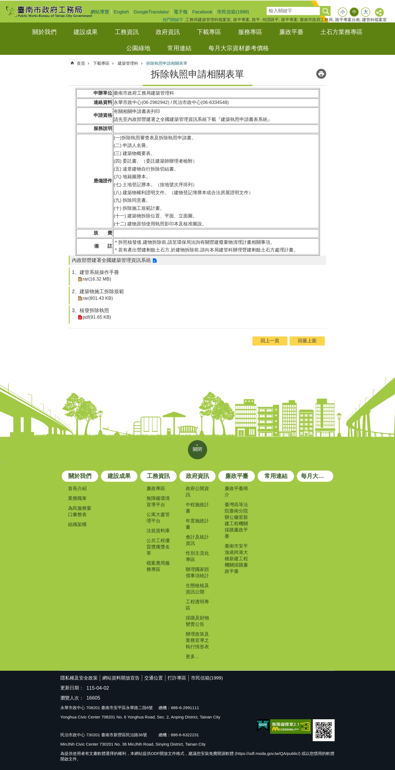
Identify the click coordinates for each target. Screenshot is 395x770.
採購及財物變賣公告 (197, 621)
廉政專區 (155, 488)
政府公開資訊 (197, 491)
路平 (256, 19)
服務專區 (250, 32)
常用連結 (179, 48)
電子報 (181, 12)
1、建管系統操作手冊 (95, 272)
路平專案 (241, 19)
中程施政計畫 (197, 508)
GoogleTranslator (151, 12)
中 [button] (354, 12)
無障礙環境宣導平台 (158, 501)
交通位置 (153, 678)
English (121, 12)
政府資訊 (168, 32)
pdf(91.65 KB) (96, 317)
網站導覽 (100, 12)
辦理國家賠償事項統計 (197, 572)
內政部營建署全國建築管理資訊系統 (111, 260)
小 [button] (342, 12)
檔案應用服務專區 (158, 566)
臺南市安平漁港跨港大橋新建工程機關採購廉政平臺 (236, 558)
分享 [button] (379, 12)
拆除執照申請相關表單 (166, 63)
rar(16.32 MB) (96, 279)
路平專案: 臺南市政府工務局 (307, 19)
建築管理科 (128, 63)
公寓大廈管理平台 (158, 517)
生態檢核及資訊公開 (197, 589)
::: (2, 3)
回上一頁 (270, 340)
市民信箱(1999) (233, 12)
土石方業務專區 (341, 32)
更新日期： (72, 687)
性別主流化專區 (197, 556)
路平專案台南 (347, 19)
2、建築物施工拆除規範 (98, 291)
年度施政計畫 (197, 524)
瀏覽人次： (72, 698)
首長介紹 (77, 488)
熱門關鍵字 (173, 20)
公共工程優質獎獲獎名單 (158, 547)
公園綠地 (138, 48)
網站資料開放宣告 (121, 678)
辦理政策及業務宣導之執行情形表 (197, 640)
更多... (192, 656)
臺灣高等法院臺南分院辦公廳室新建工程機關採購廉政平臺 (236, 520)
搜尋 (270, 9)
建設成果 (86, 32)
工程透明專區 (197, 605)
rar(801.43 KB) (97, 298)
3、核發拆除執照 (90, 310)
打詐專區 (177, 678)
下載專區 (209, 32)
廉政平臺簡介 (236, 491)
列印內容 (321, 74)
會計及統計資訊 (197, 540)
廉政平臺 (291, 32)
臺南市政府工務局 (53, 11)
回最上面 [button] (307, 340)
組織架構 (77, 524)
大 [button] (365, 12)
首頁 (81, 63)
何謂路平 (270, 19)
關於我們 (44, 32)
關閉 (197, 449)
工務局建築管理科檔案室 (208, 19)
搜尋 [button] (326, 11)
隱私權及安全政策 (79, 678)
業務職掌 (77, 498)
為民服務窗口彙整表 (79, 511)
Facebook (202, 12)
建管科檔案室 (374, 19)
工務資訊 (127, 32)
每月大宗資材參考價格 (238, 48)
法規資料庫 (158, 530)
